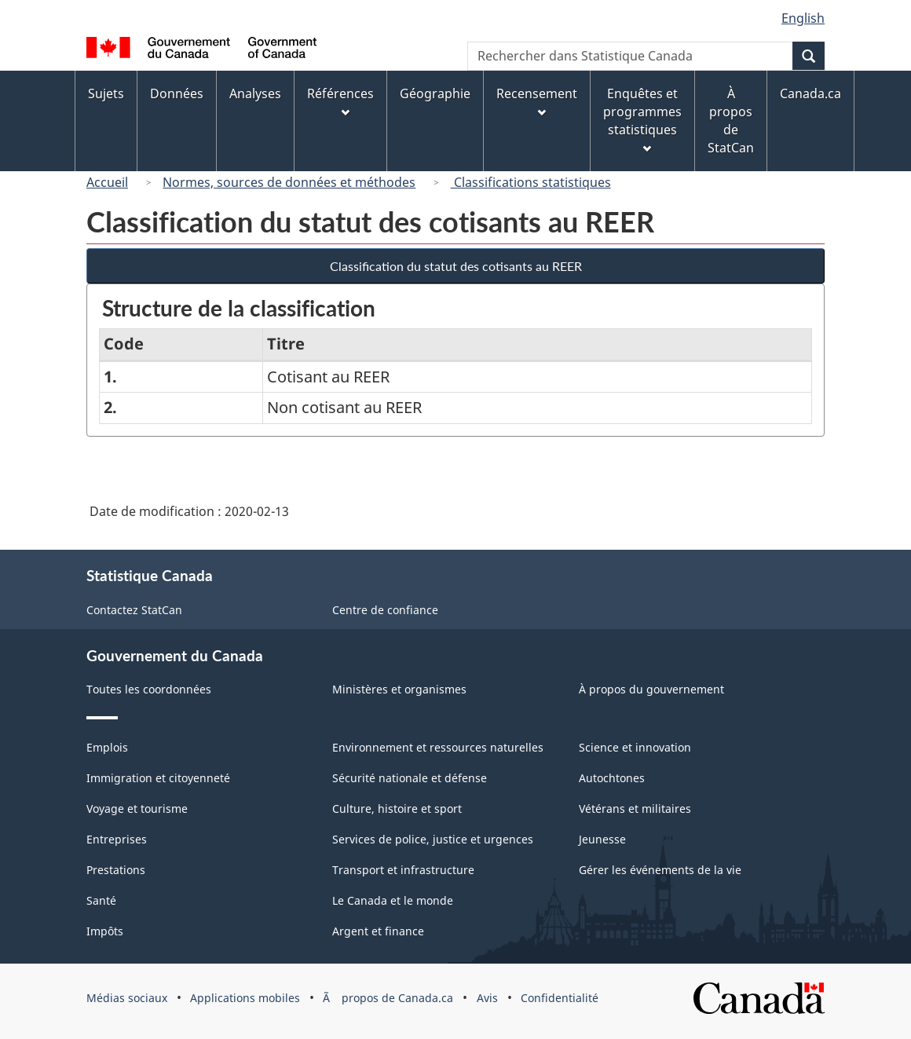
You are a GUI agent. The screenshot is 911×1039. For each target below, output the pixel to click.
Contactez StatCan (134, 609)
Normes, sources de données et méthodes (289, 182)
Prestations (115, 869)
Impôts (104, 931)
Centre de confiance (385, 609)
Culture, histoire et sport (397, 808)
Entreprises (116, 839)
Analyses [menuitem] (255, 93)
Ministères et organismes (399, 689)
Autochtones (612, 777)
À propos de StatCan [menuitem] (731, 120)
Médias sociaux (126, 997)
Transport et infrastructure (403, 869)
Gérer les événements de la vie (660, 869)
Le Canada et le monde (392, 900)
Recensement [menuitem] (536, 101)
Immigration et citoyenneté (158, 777)
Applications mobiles (245, 997)
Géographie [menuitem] (435, 93)
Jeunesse (602, 839)
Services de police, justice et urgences (432, 839)
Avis (487, 997)
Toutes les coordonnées (148, 689)
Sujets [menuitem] (106, 93)
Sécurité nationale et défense (409, 777)
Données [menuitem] (176, 93)
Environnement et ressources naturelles (437, 747)
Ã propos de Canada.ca (388, 997)
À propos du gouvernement (651, 689)
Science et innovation (635, 747)
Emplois (107, 747)
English (803, 18)
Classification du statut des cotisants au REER (456, 265)
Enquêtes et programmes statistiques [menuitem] (642, 119)
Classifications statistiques (531, 182)
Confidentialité (559, 997)
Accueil (107, 182)
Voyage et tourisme (137, 808)
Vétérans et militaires (635, 808)
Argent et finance (378, 931)
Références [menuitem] (340, 101)
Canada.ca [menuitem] (810, 93)
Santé (101, 900)
